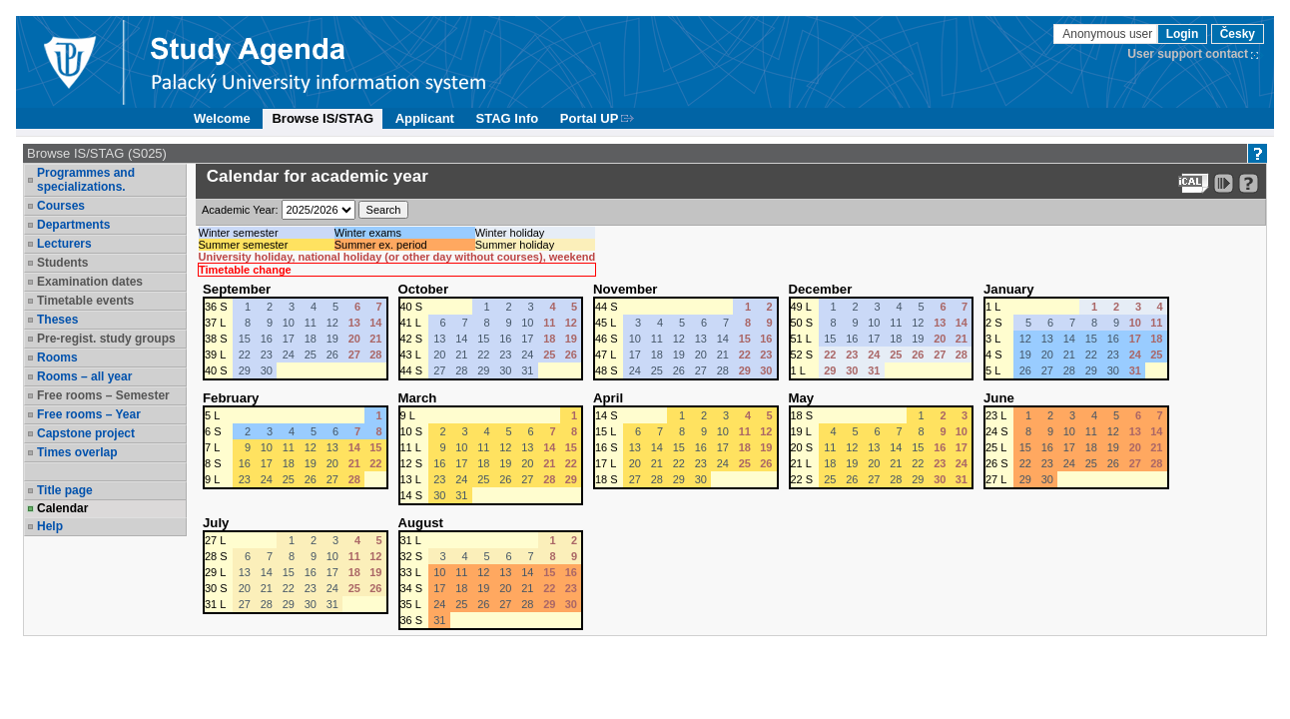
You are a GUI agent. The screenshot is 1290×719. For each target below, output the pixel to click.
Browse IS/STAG (322, 118)
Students (62, 263)
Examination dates (90, 282)
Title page (65, 490)
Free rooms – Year (89, 414)
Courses (61, 206)
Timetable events (85, 301)
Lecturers (64, 244)
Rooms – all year (84, 376)
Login (1182, 34)
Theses (57, 320)
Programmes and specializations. (86, 180)
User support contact (1187, 54)
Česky (1237, 34)
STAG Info (507, 118)
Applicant (424, 118)
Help (50, 526)
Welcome (222, 118)
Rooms (57, 357)
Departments (73, 225)
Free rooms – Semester (103, 395)
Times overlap (77, 452)
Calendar (62, 508)
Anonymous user (1108, 34)
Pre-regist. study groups (106, 339)
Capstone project (86, 433)
